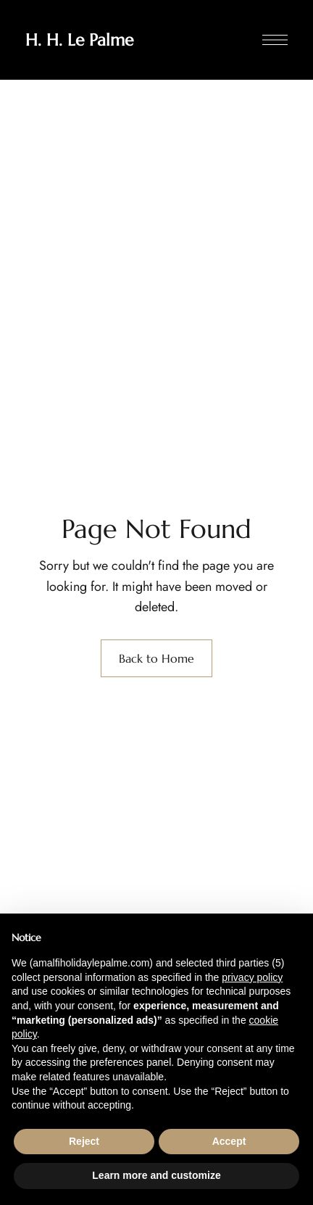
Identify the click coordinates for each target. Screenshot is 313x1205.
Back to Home (156, 658)
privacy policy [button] (252, 977)
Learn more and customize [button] (156, 1175)
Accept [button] (229, 1141)
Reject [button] (84, 1141)
